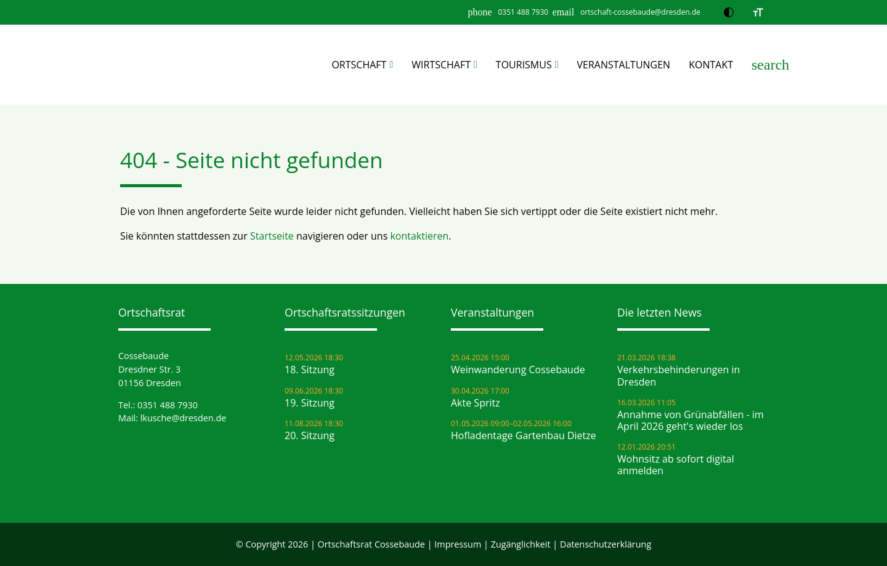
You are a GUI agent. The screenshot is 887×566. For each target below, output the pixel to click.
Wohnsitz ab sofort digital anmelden (675, 465)
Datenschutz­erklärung (605, 544)
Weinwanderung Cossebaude (518, 370)
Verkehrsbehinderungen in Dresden (678, 375)
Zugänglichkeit (521, 544)
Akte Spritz (475, 403)
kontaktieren (419, 236)
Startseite (272, 236)
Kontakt (711, 64)
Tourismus (524, 64)
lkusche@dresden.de (183, 418)
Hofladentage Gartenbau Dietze (523, 436)
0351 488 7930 (523, 12)
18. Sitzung (309, 370)
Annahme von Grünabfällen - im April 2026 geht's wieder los (690, 420)
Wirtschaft (441, 64)
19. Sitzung (309, 403)
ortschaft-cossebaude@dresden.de (640, 12)
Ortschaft (358, 64)
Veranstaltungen (624, 64)
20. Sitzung (309, 436)
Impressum (457, 544)
